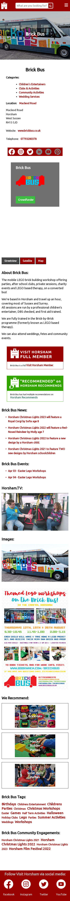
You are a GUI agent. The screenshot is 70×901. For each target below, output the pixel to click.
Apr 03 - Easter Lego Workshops (27, 470)
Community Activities (31, 92)
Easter (5, 813)
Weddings (7, 822)
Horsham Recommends (24, 397)
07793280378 (29, 138)
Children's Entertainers (32, 84)
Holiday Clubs (10, 817)
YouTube (61, 894)
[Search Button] (50, 6)
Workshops (23, 822)
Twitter (44, 894)
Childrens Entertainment (31, 804)
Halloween (55, 813)
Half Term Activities (33, 813)
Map (40, 260)
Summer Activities (51, 817)
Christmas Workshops (43, 808)
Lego (23, 817)
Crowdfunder (26, 199)
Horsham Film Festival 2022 (30, 849)
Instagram (26, 894)
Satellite (27, 260)
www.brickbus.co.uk (29, 130)
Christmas (20, 808)
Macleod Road (27, 103)
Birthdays (9, 804)
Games (16, 813)
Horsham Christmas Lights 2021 (20, 840)
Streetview (10, 260)
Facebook (8, 894)
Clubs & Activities (29, 88)
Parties (32, 817)
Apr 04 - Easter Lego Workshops (27, 477)
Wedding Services (29, 96)
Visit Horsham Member (39, 365)
